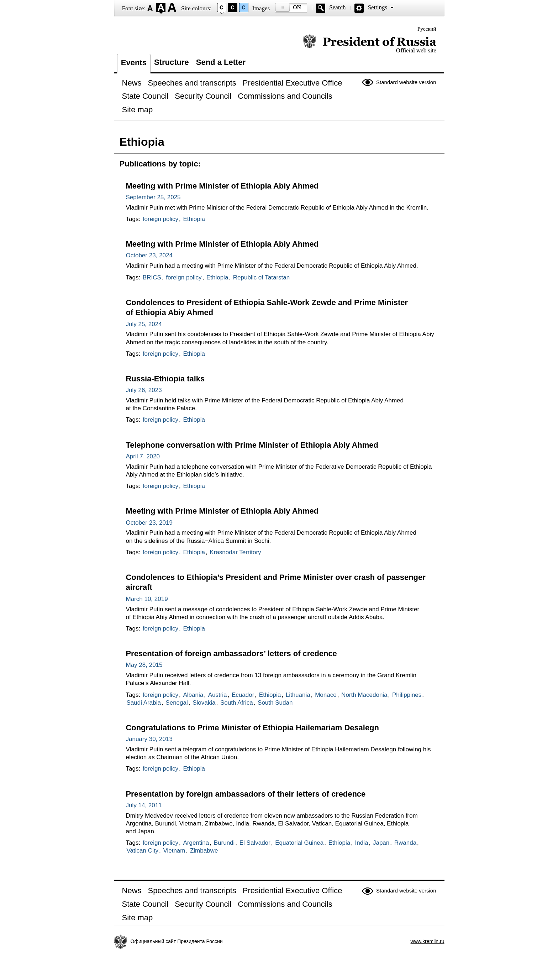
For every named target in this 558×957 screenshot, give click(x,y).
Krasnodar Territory (235, 552)
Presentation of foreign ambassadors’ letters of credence (231, 653)
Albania (193, 694)
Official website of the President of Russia (369, 44)
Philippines (406, 694)
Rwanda (405, 842)
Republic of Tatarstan (261, 277)
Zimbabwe (204, 850)
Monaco (325, 694)
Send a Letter (221, 62)
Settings (377, 7)
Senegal (176, 702)
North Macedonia (364, 694)
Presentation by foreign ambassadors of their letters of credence (246, 793)
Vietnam (174, 850)
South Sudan (275, 702)
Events (134, 62)
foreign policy (160, 219)
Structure (171, 62)
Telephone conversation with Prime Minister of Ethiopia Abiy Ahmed (252, 445)
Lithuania (298, 694)
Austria (217, 694)
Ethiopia (194, 219)
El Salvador (254, 842)
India (361, 842)
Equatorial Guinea (299, 842)
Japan (381, 842)
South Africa (236, 702)
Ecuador (243, 694)
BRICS (152, 277)
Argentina (196, 842)
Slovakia (204, 702)
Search (337, 7)
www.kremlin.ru (427, 941)
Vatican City (142, 850)
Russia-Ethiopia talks (165, 378)
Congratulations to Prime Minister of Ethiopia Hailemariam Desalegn (252, 727)
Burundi (224, 842)
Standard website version (406, 82)
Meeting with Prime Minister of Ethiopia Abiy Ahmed (222, 185)
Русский (426, 29)
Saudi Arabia (144, 702)
